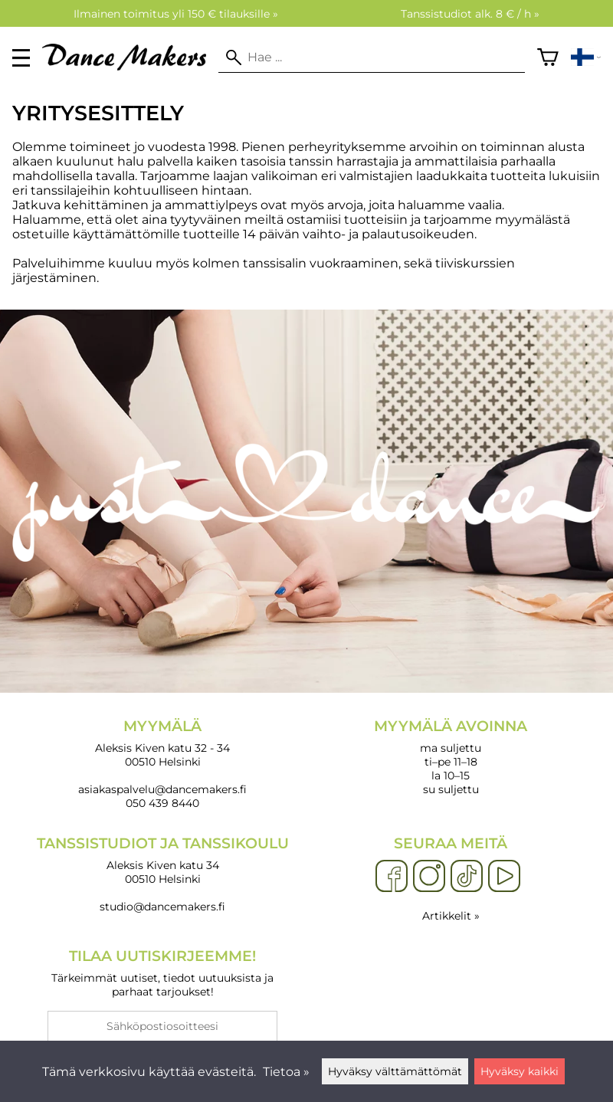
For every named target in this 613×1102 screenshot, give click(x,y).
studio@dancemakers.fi (162, 906)
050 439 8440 (162, 803)
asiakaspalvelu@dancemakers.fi (162, 789)
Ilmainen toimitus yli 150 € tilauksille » (176, 14)
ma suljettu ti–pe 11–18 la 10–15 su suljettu (450, 756)
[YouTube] (504, 876)
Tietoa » (286, 1071)
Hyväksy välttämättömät (395, 1071)
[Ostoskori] (548, 57)
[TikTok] (467, 876)
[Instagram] (429, 876)
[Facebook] (391, 876)
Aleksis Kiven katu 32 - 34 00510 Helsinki (162, 743)
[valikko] (21, 58)
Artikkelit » (451, 916)
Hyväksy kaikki (519, 1071)
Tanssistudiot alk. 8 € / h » (470, 14)
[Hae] (371, 57)
